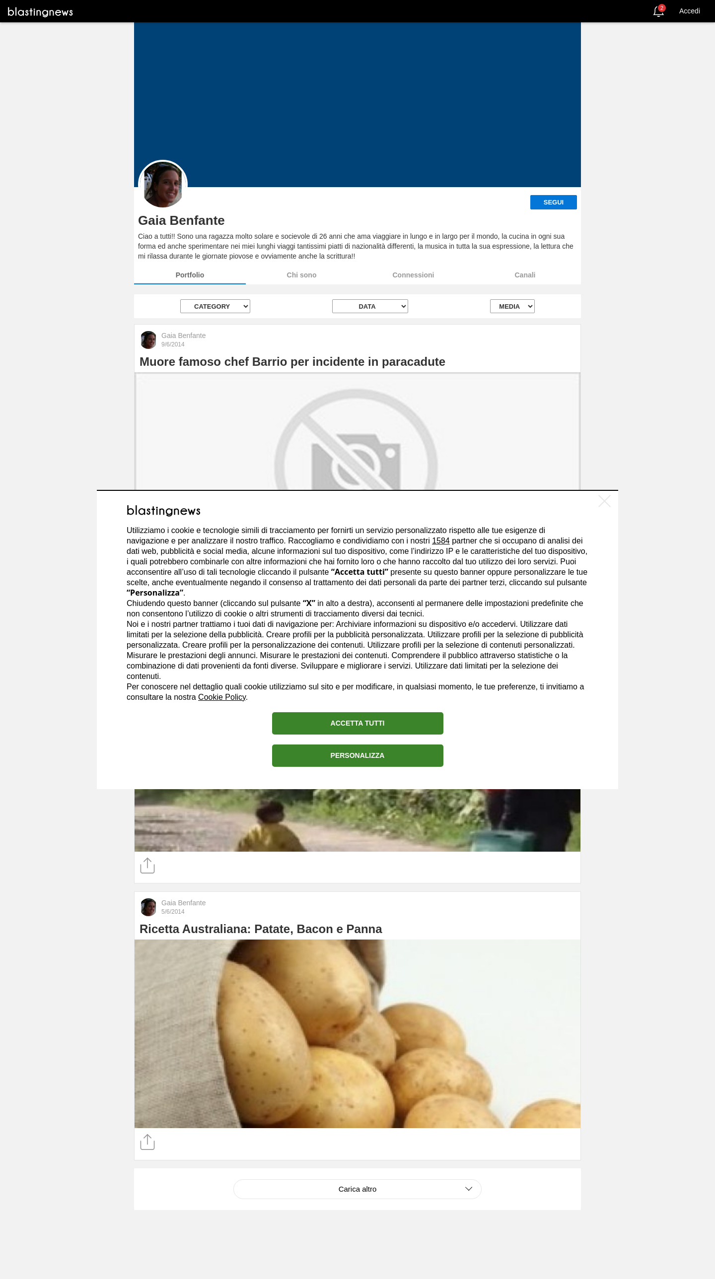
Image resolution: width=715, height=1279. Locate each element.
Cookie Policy (222, 697)
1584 (441, 541)
